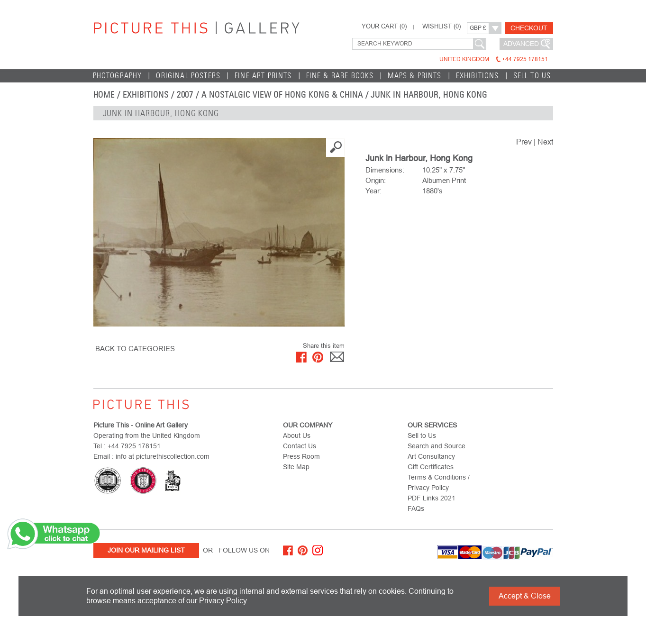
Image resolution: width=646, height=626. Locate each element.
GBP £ (478, 28)
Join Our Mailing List (146, 550)
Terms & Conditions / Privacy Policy (439, 482)
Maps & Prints (414, 75)
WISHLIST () (441, 26)
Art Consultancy (431, 456)
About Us (296, 435)
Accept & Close (525, 596)
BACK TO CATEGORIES (135, 349)
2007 (185, 95)
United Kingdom (493, 59)
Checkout (528, 28)
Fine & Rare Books (340, 75)
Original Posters (188, 75)
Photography (117, 75)
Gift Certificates (431, 467)
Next (545, 142)
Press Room (301, 456)
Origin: (375, 180)
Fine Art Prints (263, 75)
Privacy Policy (222, 601)
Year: (373, 191)
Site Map (296, 467)
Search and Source (436, 446)
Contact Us (299, 446)
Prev (524, 142)
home (104, 95)
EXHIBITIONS (477, 75)
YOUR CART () (384, 26)
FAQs (416, 508)
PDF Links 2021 (431, 498)
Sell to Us (532, 75)
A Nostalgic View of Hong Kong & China (282, 95)
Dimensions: (384, 170)
